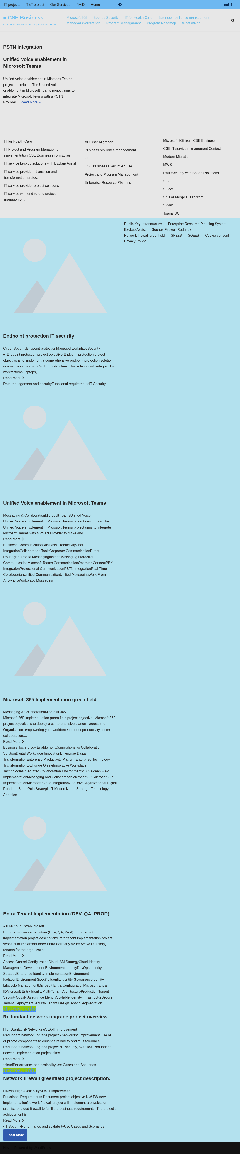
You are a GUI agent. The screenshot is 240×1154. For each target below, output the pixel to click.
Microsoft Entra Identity (25, 992)
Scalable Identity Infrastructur (78, 998)
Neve (7, 1148)
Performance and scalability (34, 1065)
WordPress (42, 1148)
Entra (26, 927)
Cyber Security (14, 349)
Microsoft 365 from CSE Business (189, 141)
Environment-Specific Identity (38, 980)
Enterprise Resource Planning (108, 183)
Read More (13, 379)
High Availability (15, 1030)
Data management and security (27, 384)
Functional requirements (70, 384)
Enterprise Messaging (32, 557)
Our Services (61, 5)
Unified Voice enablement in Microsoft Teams (54, 503)
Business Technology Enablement (29, 748)
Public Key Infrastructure (143, 224)
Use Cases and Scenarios (76, 1065)
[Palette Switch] (120, 4)
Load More (15, 1135)
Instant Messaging (63, 557)
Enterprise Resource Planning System (197, 224)
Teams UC (171, 214)
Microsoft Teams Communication (52, 563)
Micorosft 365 (55, 712)
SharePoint (27, 789)
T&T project (35, 5)
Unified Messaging (74, 575)
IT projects (12, 5)
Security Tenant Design (51, 1004)
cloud (9, 1065)
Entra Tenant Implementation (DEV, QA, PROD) (56, 914)
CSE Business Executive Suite (108, 167)
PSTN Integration (77, 569)
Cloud (17, 927)
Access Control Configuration (25, 962)
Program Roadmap (162, 23)
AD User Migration (99, 142)
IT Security (97, 384)
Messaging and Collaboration (49, 777)
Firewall (9, 1091)
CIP (88, 159)
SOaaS (169, 189)
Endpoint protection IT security (38, 336)
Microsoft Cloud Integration (48, 783)
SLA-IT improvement (61, 1030)
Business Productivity (59, 546)
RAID (81, 5)
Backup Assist (135, 230)
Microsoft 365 (76, 17)
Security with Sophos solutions (195, 173)
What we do (192, 23)
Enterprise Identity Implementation (42, 974)
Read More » (31, 103)
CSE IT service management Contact (192, 149)
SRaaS (168, 206)
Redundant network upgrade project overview (55, 1017)
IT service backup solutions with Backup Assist (40, 164)
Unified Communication (42, 575)
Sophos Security (106, 17)
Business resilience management (184, 17)
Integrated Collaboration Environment (52, 771)
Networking (36, 1030)
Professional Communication (42, 569)
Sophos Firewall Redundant (173, 230)
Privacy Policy (135, 242)
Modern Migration (177, 157)
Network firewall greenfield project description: (56, 1079)
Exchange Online (40, 766)
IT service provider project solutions (31, 186)
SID (166, 181)
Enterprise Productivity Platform (51, 760)
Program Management (124, 23)
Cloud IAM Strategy (63, 962)
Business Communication (23, 546)
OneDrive (76, 783)
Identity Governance (77, 980)
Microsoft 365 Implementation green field (50, 700)
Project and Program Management (111, 175)
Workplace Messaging (36, 581)
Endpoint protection (41, 349)
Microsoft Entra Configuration (60, 986)
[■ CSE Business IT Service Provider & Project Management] (30, 20)
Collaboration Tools (34, 551)
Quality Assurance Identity (36, 998)
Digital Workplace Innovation (38, 754)
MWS (167, 165)
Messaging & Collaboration (24, 516)
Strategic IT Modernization (56, 789)
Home (96, 5)
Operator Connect (92, 563)
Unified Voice (80, 516)
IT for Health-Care (139, 17)
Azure (7, 927)
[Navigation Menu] (229, 4)
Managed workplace (71, 349)
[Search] (233, 20)
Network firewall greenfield (144, 236)
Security (93, 349)
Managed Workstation (83, 23)
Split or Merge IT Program (183, 198)
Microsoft (37, 927)
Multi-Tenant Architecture (62, 992)
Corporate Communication (69, 551)
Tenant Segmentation (85, 1004)
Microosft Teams (57, 516)
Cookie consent (218, 236)
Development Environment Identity (50, 968)
